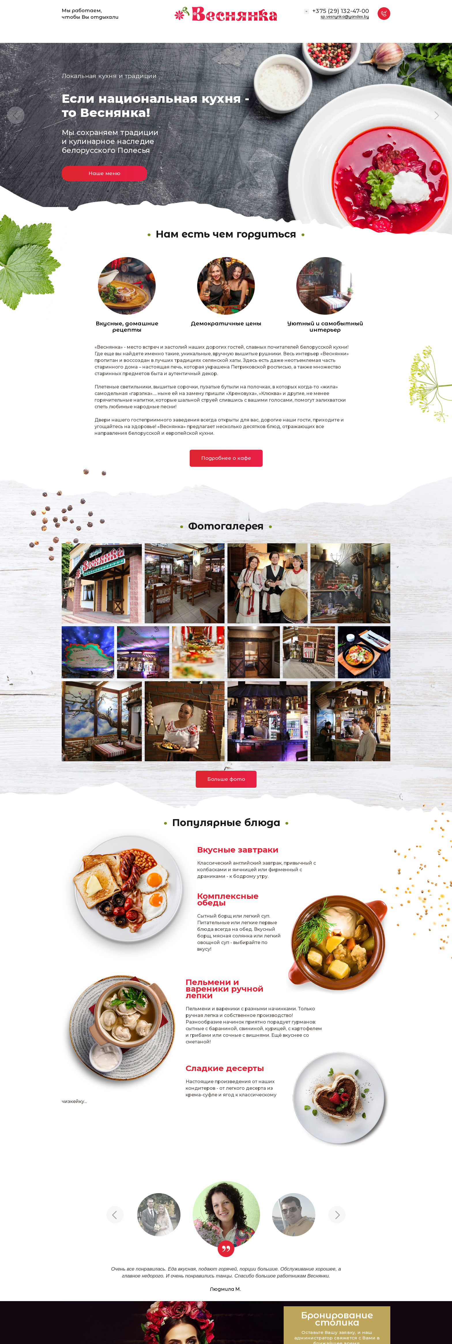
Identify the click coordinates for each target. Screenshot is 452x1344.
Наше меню (104, 173)
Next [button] (436, 115)
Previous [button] (16, 115)
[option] (226, 121)
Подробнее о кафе (226, 458)
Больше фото (226, 779)
